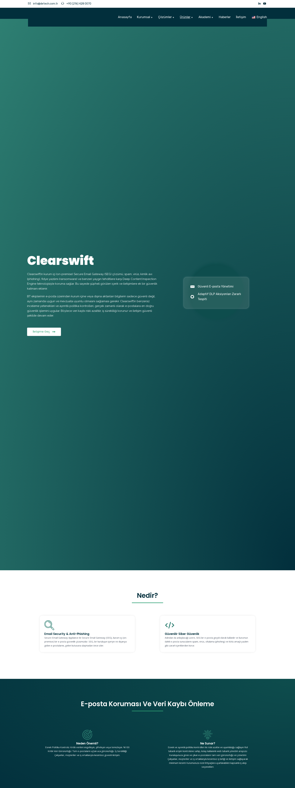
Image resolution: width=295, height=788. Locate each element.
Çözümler (165, 17)
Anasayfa (125, 17)
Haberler (225, 17)
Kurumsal (143, 17)
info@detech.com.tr (43, 3)
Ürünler (185, 17)
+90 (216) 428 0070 (76, 3)
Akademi (204, 17)
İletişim (241, 17)
